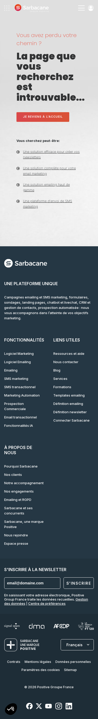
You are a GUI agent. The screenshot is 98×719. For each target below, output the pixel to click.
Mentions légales (38, 662)
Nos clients (13, 474)
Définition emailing (68, 404)
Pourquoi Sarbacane (21, 466)
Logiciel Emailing (17, 362)
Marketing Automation (22, 395)
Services (60, 378)
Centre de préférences (47, 603)
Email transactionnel (20, 417)
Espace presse (16, 543)
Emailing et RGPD (17, 500)
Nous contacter (65, 362)
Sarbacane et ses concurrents (18, 510)
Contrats (13, 662)
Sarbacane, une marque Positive (24, 524)
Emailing (11, 370)
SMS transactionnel (20, 387)
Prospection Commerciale (15, 406)
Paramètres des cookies (40, 670)
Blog (56, 370)
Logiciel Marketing (19, 353)
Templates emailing (69, 395)
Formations (62, 387)
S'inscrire (78, 583)
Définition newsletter (70, 412)
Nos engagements (19, 491)
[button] (11, 710)
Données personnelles (73, 662)
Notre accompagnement (24, 483)
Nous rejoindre (16, 535)
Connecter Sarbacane (71, 420)
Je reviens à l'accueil (43, 116)
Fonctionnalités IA (18, 425)
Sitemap (70, 670)
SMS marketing (16, 378)
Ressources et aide (68, 353)
